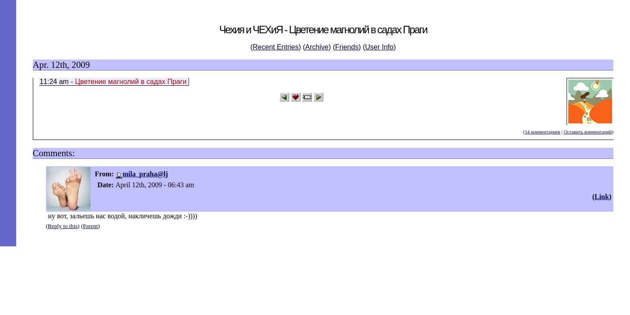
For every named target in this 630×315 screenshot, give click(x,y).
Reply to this (62, 226)
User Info (379, 47)
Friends (346, 47)
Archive (317, 47)
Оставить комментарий (588, 131)
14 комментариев (542, 131)
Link (602, 196)
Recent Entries (276, 47)
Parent (90, 226)
